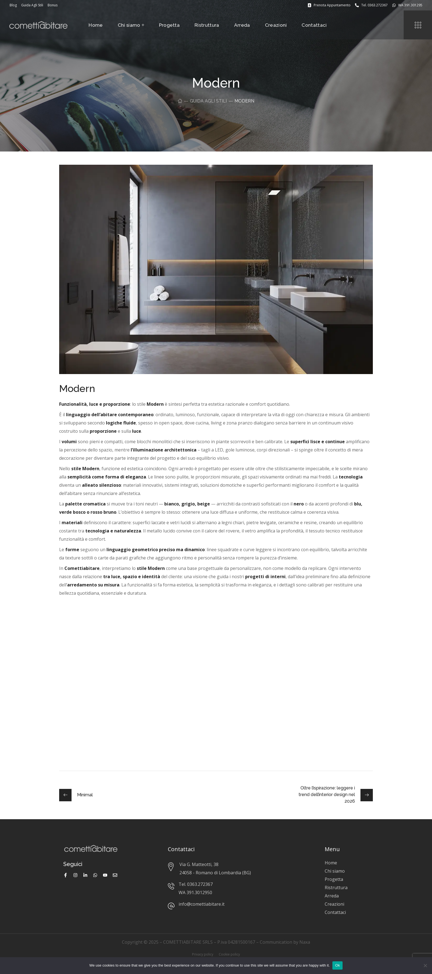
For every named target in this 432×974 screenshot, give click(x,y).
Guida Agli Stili (208, 101)
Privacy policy (202, 954)
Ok (337, 965)
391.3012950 (199, 892)
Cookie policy (229, 954)
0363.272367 (200, 884)
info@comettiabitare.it (202, 904)
